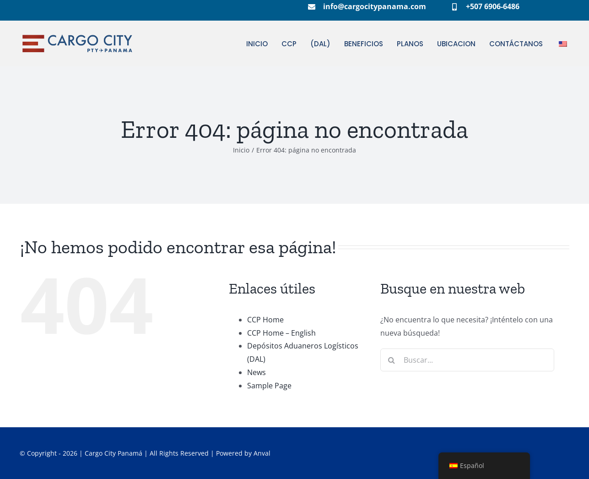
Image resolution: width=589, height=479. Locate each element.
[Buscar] (391, 359)
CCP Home (265, 320)
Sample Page (269, 386)
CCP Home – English (281, 333)
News (256, 372)
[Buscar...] (467, 359)
